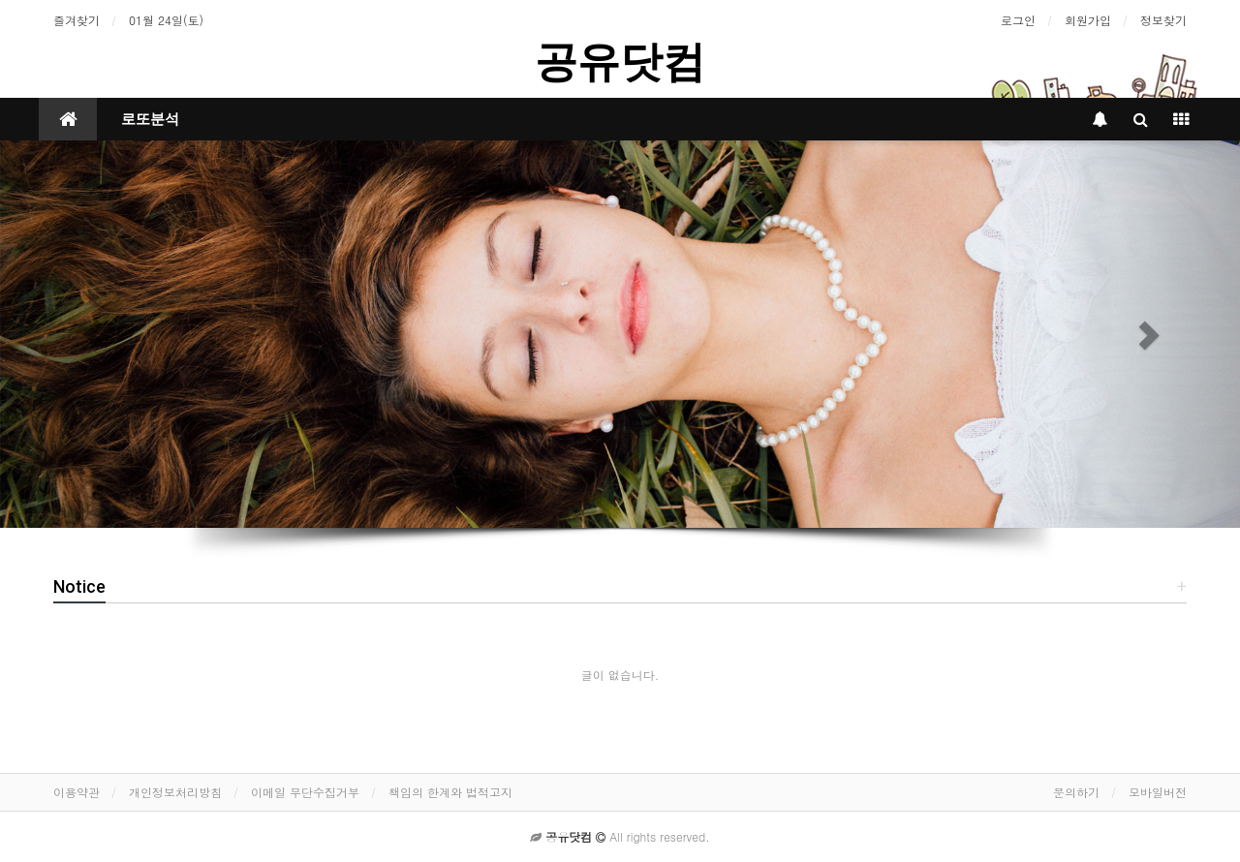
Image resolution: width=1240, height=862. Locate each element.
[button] (93, 334)
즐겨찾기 (76, 20)
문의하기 (1076, 792)
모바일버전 (1158, 792)
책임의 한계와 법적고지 (450, 792)
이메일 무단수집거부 (305, 792)
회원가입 (1088, 20)
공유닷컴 (620, 61)
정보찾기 (1163, 20)
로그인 (1018, 20)
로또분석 (150, 119)
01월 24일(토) (166, 20)
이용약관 (76, 792)
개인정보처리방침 (175, 792)
